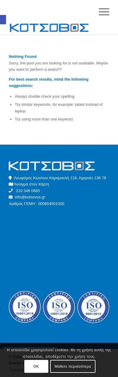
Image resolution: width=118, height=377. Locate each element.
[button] (3, 19)
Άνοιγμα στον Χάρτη (31, 184)
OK (36, 366)
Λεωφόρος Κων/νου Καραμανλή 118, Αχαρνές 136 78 (57, 178)
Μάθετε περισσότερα (73, 366)
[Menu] (101, 12)
